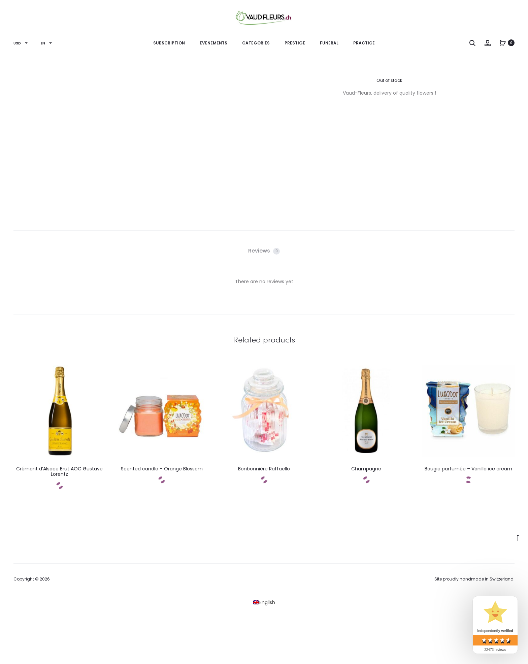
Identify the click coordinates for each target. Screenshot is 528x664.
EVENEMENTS (213, 43)
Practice (364, 43)
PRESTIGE (295, 43)
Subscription (169, 43)
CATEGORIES (256, 43)
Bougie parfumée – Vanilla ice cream (468, 468)
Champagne (366, 468)
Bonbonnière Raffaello (264, 468)
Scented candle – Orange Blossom (162, 468)
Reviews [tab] (264, 251)
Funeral (329, 43)
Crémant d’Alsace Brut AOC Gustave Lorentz (59, 471)
